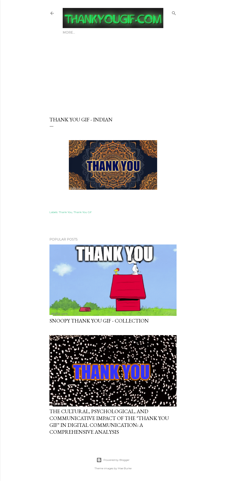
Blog (86, 32)
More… (147, 32)
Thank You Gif (82, 212)
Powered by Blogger (113, 460)
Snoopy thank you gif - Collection (99, 320)
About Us (71, 32)
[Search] (174, 12)
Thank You (65, 212)
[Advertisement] (113, 74)
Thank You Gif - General (116, 32)
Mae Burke (125, 468)
